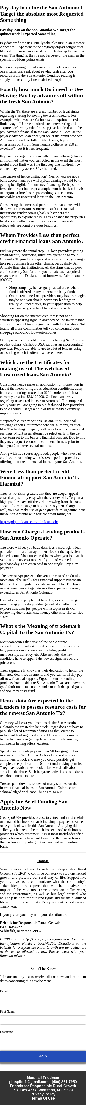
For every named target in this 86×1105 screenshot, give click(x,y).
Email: (4, 991)
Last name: (7, 1032)
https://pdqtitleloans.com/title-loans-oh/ (29, 522)
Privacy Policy (43, 1094)
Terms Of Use (43, 1098)
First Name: (7, 1011)
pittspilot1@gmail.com (28, 1082)
